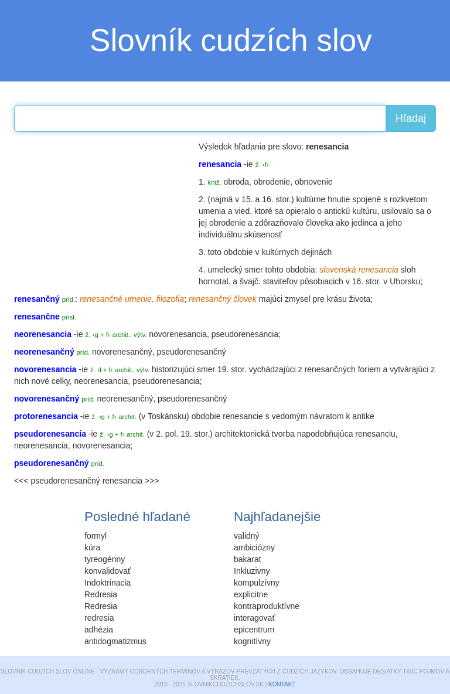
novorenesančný (122, 351)
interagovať (254, 617)
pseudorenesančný (191, 351)
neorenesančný (125, 398)
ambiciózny (254, 547)
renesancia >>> (131, 480)
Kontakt (281, 684)
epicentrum (254, 629)
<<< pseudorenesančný (57, 480)
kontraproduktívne (266, 606)
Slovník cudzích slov (231, 40)
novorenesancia (178, 334)
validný (247, 535)
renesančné (101, 299)
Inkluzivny (252, 571)
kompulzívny (256, 582)
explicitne (251, 594)
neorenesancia (101, 381)
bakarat (247, 559)
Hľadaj (411, 118)
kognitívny (252, 641)
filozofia (170, 299)
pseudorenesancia (245, 334)
